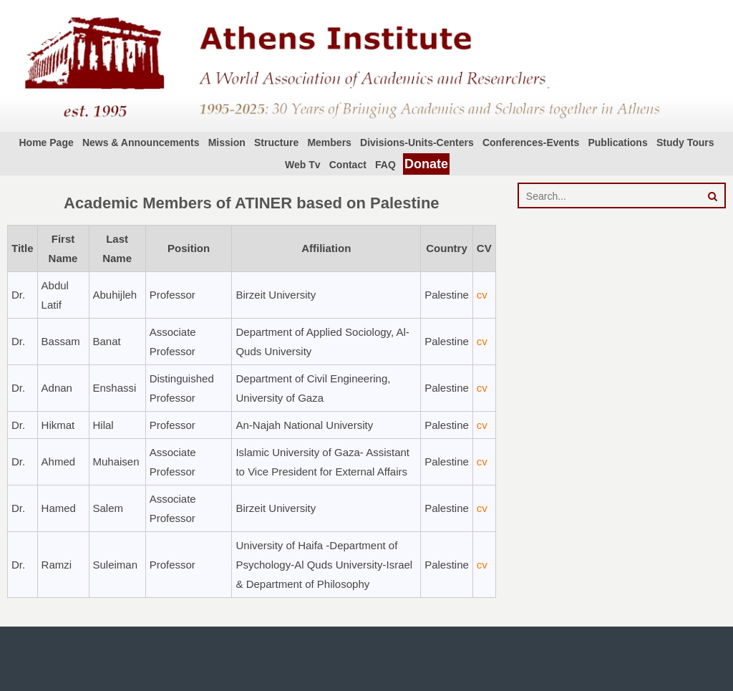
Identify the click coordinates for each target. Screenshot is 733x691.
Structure (276, 142)
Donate (426, 164)
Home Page (46, 142)
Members (329, 142)
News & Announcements (141, 142)
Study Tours (685, 142)
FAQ (385, 164)
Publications (617, 142)
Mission (227, 142)
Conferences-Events (530, 142)
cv (482, 295)
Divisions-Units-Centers (417, 142)
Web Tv (303, 164)
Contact (347, 164)
